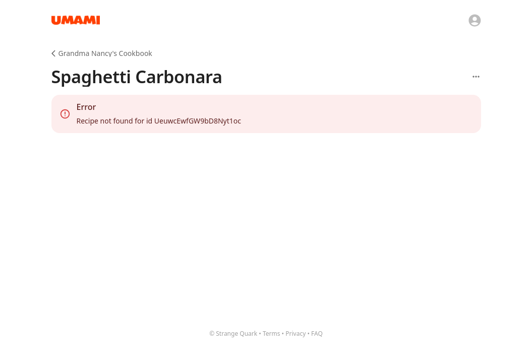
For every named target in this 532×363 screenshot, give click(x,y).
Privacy (295, 333)
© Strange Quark (233, 333)
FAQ (317, 333)
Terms (271, 333)
